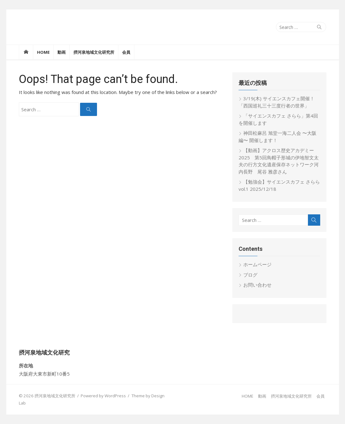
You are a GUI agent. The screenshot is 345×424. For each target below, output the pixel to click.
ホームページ (257, 264)
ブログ (250, 275)
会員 (126, 52)
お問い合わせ (257, 285)
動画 (61, 52)
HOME (43, 52)
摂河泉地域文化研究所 (93, 52)
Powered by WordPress (103, 396)
